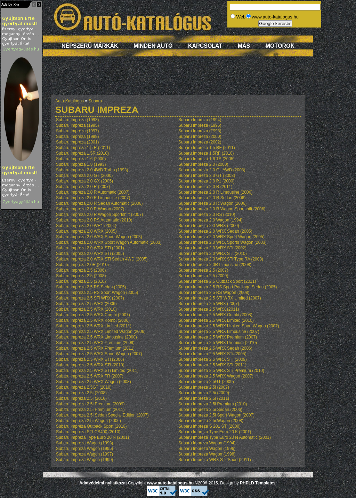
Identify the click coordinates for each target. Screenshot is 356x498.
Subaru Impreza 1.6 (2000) (81, 158)
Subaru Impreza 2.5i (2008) (81, 392)
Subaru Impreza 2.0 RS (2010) (206, 214)
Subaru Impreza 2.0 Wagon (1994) (210, 220)
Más (244, 46)
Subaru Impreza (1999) (77, 136)
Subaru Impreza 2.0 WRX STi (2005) (90, 253)
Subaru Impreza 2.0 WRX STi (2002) (212, 248)
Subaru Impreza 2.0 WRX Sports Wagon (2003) (222, 242)
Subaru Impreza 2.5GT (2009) (206, 381)
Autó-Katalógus (69, 101)
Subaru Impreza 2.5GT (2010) (84, 387)
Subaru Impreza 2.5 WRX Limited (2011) (93, 326)
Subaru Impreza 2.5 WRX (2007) (208, 303)
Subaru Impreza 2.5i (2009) (203, 392)
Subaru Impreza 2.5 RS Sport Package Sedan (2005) (227, 287)
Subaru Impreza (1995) (77, 125)
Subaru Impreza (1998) (199, 131)
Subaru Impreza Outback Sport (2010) (91, 426)
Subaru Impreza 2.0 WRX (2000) (208, 225)
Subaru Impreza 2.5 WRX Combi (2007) (93, 314)
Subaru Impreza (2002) (199, 142)
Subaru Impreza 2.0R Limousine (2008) (214, 264)
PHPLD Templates (257, 483)
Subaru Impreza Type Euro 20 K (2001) (214, 431)
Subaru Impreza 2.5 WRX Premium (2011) (95, 348)
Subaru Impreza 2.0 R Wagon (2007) (90, 209)
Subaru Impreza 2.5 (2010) (81, 281)
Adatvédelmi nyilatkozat (103, 483)
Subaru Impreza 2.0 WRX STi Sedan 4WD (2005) (102, 259)
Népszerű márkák (90, 46)
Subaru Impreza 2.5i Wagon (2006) (88, 420)
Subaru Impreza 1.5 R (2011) (83, 147)
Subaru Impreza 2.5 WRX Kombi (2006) (93, 320)
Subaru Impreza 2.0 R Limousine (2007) (93, 197)
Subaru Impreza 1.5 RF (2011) (206, 147)
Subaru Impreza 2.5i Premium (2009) (90, 404)
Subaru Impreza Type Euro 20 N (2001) (92, 437)
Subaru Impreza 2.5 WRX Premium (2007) (217, 337)
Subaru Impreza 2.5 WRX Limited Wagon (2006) (101, 331)
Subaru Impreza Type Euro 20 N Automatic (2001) (224, 437)
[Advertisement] (178, 79)
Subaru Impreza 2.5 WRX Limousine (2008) (96, 337)
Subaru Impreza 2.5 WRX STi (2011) (212, 365)
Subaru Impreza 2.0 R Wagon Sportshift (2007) (99, 214)
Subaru (95, 101)
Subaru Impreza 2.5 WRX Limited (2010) (216, 320)
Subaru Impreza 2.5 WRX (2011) (208, 309)
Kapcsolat (205, 46)
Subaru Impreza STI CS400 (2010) (88, 431)
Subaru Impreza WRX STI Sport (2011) (214, 459)
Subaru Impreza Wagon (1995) (84, 448)
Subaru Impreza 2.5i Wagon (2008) (210, 420)
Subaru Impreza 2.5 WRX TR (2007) (89, 376)
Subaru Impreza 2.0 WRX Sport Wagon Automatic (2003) (109, 242)
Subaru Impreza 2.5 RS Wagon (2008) (213, 292)
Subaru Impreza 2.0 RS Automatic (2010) (94, 220)
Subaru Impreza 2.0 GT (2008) (206, 175)
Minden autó (153, 46)
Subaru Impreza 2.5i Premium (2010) (212, 404)
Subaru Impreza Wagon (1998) (206, 454)
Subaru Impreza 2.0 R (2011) (205, 186)
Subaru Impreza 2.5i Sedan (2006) (210, 409)
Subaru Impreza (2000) (199, 136)
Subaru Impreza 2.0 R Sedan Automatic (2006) (99, 203)
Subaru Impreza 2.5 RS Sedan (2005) (91, 287)
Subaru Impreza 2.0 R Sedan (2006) (211, 197)
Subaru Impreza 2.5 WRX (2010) (86, 309)
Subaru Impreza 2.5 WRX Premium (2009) (95, 342)
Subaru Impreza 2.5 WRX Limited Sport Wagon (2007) (228, 326)
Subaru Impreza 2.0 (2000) (203, 164)
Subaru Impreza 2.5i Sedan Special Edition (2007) (102, 415)
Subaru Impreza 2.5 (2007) (203, 270)
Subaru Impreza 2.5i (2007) (203, 387)
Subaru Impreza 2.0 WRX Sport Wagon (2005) (221, 236)
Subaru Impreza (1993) (77, 119)
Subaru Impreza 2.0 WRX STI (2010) (212, 253)
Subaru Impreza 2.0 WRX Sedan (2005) (215, 231)
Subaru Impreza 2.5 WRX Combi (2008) (215, 314)
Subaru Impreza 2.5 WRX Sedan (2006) (215, 348)
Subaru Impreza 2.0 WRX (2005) (86, 231)
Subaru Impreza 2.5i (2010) (81, 398)
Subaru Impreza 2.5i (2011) (203, 398)
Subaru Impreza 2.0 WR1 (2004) (86, 225)
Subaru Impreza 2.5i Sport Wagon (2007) (216, 415)
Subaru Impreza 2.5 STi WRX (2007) (90, 298)
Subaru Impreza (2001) (77, 142)
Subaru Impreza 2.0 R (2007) (83, 186)
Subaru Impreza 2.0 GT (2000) (84, 175)
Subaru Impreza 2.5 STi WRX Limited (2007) (219, 298)
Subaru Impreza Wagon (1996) (206, 448)
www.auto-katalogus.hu (170, 483)
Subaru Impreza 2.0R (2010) (82, 264)
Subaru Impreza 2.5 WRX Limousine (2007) (218, 331)
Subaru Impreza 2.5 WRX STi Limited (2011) (97, 370)
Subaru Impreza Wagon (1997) (84, 454)
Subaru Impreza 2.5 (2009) (203, 275)
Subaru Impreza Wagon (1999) (84, 459)
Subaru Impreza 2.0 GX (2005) (84, 181)
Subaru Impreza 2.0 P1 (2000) (206, 181)
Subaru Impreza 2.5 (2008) (81, 275)
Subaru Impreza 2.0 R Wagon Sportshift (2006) (221, 209)
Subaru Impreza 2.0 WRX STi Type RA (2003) (220, 259)
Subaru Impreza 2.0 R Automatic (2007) (92, 192)
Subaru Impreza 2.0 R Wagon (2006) (212, 203)
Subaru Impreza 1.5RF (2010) (206, 153)
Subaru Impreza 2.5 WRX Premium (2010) (217, 342)
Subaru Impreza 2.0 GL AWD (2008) (211, 170)
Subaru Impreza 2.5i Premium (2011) (90, 409)
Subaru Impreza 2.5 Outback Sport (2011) (217, 281)
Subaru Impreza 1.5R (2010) (82, 153)
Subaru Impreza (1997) (77, 131)
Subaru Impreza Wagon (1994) (206, 443)
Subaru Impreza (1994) (199, 119)
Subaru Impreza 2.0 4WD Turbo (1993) (92, 170)
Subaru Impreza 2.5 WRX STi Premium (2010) (221, 370)
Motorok (280, 46)
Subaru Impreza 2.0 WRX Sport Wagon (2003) (99, 236)
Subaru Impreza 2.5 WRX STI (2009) (212, 359)
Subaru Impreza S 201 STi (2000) (209, 426)
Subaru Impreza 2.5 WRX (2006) (86, 303)
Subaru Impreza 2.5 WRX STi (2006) (90, 359)
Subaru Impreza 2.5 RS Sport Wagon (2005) (97, 292)
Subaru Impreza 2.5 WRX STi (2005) (212, 353)
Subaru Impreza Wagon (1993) (84, 443)
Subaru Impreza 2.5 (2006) (81, 270)
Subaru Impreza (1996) (199, 125)
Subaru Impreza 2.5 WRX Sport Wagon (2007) (99, 353)
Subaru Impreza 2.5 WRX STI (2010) (90, 365)
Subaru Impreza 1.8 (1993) (81, 164)
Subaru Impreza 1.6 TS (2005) (206, 158)
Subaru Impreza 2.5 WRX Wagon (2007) (215, 376)
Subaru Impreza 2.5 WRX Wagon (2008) (93, 381)
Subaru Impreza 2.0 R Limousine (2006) (215, 192)
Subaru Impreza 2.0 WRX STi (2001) (90, 248)
